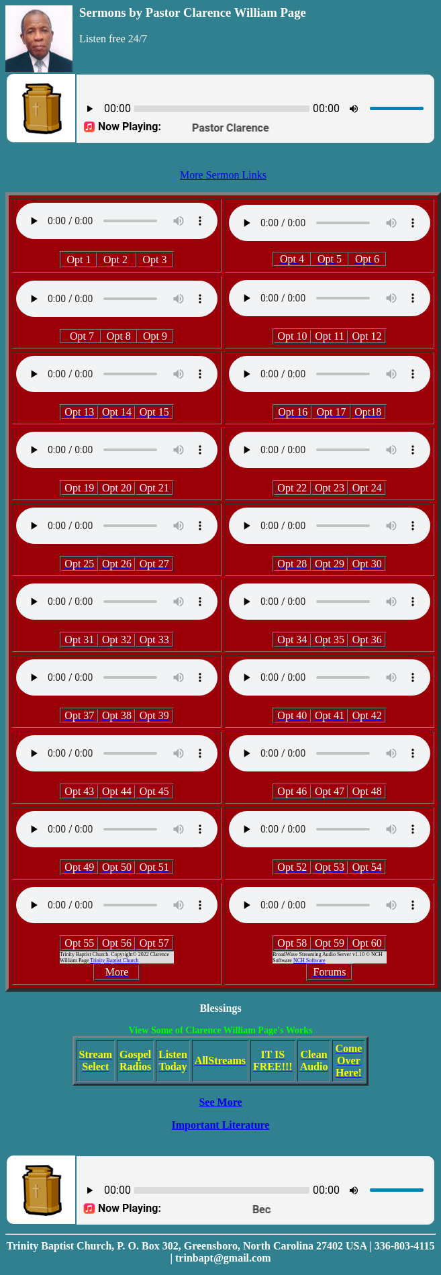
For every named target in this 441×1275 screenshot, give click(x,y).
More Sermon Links (223, 175)
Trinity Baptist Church (114, 960)
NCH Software (309, 960)
